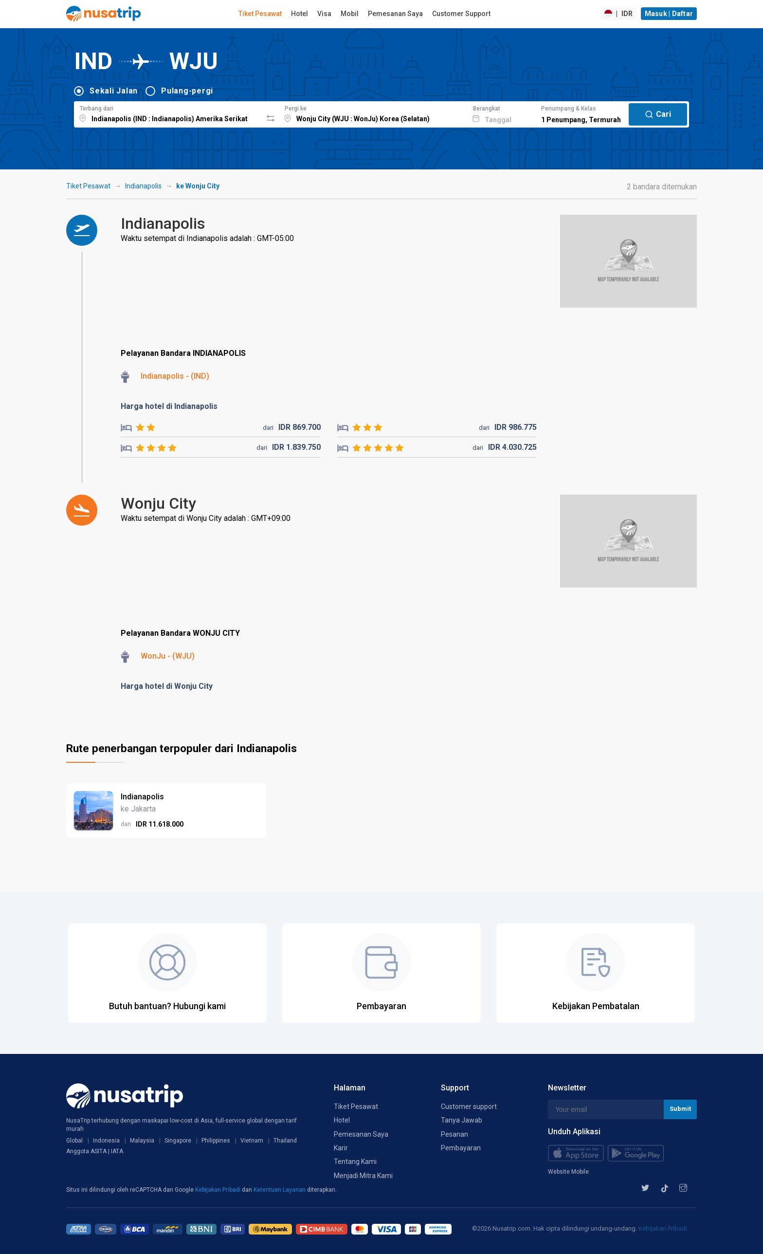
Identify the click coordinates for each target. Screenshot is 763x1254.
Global (74, 1140)
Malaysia (142, 1140)
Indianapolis (143, 186)
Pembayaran (461, 1148)
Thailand (285, 1140)
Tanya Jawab (461, 1120)
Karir (341, 1148)
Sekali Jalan (114, 90)
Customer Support (461, 14)
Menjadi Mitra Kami (363, 1176)
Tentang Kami (355, 1161)
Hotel (299, 14)
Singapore (177, 1140)
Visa (324, 14)
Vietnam (251, 1140)
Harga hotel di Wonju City (167, 686)
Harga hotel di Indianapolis (169, 406)
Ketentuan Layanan (280, 1189)
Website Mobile (568, 1171)
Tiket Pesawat (260, 14)
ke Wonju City (197, 186)
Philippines (215, 1140)
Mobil (350, 14)
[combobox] (168, 113)
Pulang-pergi (187, 90)
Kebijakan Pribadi (218, 1189)
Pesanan (454, 1134)
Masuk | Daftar (669, 14)
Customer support (469, 1106)
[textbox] (168, 113)
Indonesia (106, 1140)
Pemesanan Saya (395, 14)
